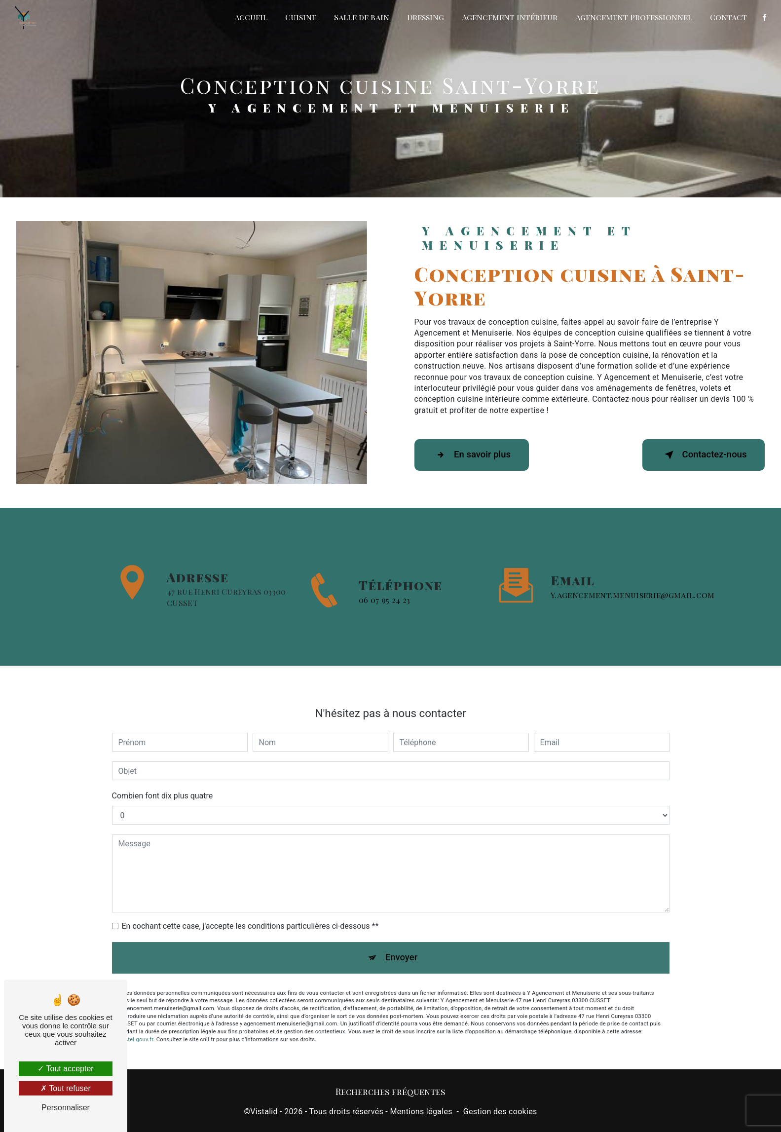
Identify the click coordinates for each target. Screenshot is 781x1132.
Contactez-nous (700, 455)
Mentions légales (421, 1113)
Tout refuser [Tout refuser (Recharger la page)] (65, 1088)
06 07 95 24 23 (384, 613)
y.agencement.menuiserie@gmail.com (633, 580)
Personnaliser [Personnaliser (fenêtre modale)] (65, 1107)
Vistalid (264, 1113)
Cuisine (300, 17)
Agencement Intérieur (509, 17)
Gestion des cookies (500, 1113)
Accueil (250, 17)
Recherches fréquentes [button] (390, 1093)
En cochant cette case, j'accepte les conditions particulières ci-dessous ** (250, 912)
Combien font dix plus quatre (162, 782)
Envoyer (401, 944)
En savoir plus (475, 455)
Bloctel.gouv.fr (135, 1027)
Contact (727, 17)
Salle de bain (361, 17)
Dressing (425, 17)
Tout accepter (65, 1068)
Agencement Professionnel (633, 17)
